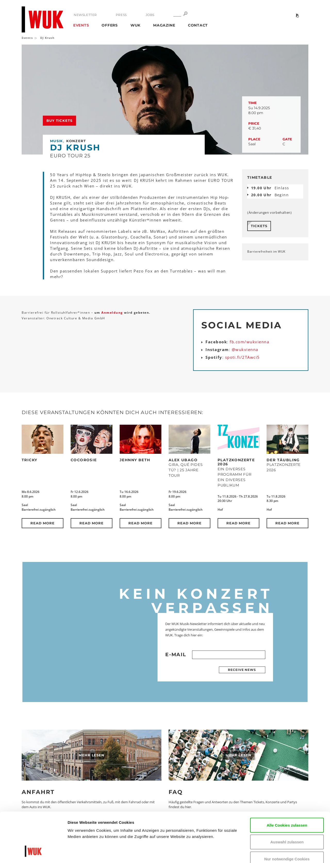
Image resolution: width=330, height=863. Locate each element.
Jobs (149, 15)
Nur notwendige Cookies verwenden (287, 818)
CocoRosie (84, 460)
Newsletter (85, 15)
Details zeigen (81, 853)
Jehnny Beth (135, 460)
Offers (110, 25)
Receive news (242, 670)
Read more (42, 523)
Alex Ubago (183, 460)
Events (81, 25)
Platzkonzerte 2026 (236, 462)
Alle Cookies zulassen (287, 781)
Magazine (164, 25)
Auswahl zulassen (286, 798)
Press (121, 15)
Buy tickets (59, 120)
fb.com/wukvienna (249, 341)
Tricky (29, 460)
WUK (135, 25)
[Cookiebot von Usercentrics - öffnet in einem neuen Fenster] (33, 853)
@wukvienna (245, 349)
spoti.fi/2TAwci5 (242, 357)
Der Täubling (283, 460)
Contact (198, 25)
